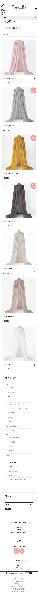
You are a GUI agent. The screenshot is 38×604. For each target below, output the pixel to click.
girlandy (11, 396)
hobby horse (9, 430)
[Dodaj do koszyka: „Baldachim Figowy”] (34, 318)
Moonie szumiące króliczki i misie (20, 409)
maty (10, 467)
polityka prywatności (19, 522)
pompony (11, 413)
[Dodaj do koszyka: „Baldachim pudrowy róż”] (34, 79)
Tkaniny (7, 455)
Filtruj (8, 508)
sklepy (3, 10)
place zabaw (12, 471)
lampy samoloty (14, 404)
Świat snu (8, 435)
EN (3, 2)
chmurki (11, 392)
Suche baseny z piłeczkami (17, 479)
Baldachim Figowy (10, 316)
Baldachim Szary (9, 126)
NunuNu (19, 34)
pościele (11, 450)
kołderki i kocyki (14, 438)
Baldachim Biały (9, 364)
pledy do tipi (12, 475)
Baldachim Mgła (9, 269)
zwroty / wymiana (19, 563)
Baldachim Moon (9, 221)
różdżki (10, 417)
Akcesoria (8, 385)
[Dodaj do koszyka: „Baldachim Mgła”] (34, 270)
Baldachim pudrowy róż (12, 78)
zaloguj (3, 14)
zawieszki (11, 421)
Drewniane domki (11, 426)
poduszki (11, 446)
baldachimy (12, 463)
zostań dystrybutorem (19, 532)
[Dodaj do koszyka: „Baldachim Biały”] (34, 365)
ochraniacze (12, 442)
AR (2, 7)
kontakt (3, 12)
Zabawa (8, 460)
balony (10, 388)
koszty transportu (19, 560)
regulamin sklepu (19, 525)
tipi (9, 484)
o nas (19, 530)
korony (10, 400)
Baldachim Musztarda (11, 173)
